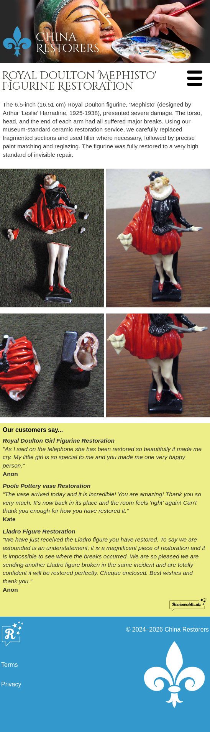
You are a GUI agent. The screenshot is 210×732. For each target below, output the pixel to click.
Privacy (11, 684)
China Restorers (186, 629)
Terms (9, 664)
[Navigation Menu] (194, 78)
